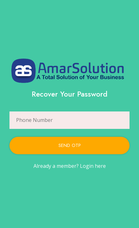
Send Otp (69, 145)
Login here (93, 165)
